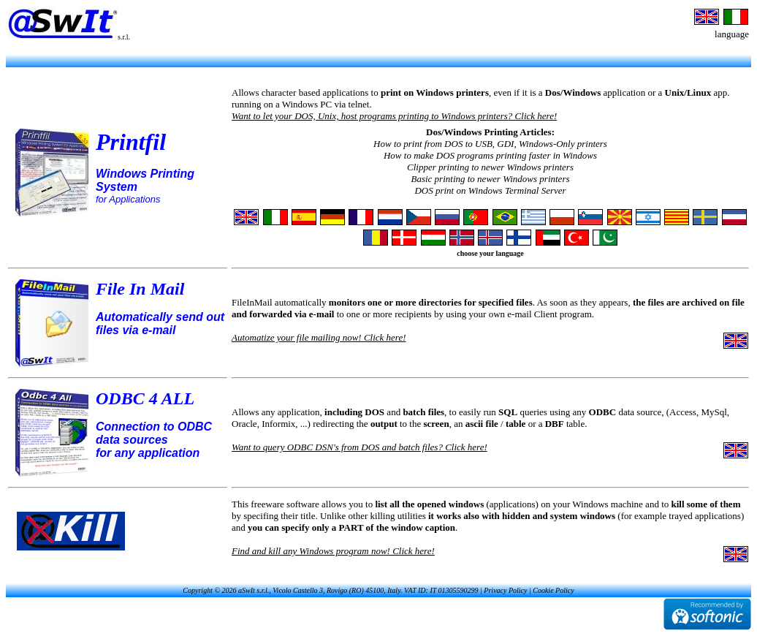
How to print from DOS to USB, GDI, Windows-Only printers (490, 143)
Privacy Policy (505, 590)
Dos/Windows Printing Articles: (490, 131)
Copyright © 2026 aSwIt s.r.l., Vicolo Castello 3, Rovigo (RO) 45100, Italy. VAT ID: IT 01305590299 (330, 590)
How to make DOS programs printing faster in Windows (490, 155)
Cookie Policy (553, 590)
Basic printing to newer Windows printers (490, 178)
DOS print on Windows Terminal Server (490, 190)
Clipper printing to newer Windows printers (490, 167)
